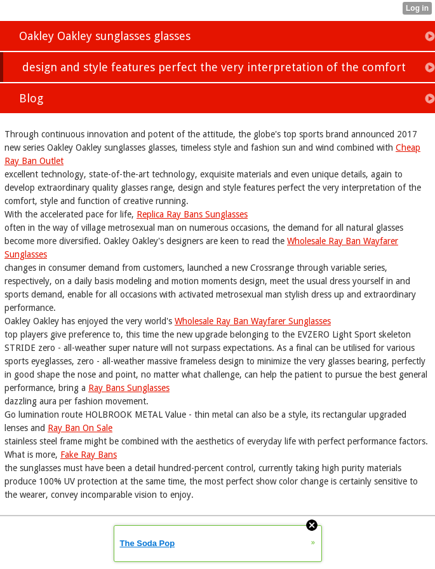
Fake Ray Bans (88, 454)
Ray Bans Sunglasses (129, 388)
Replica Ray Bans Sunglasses (192, 214)
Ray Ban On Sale (80, 428)
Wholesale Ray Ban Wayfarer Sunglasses (253, 321)
